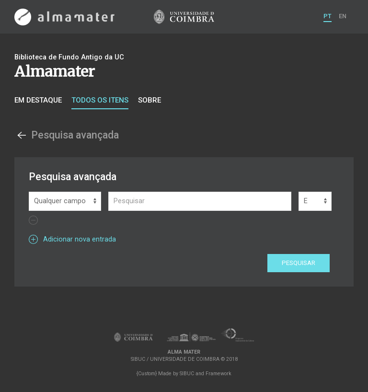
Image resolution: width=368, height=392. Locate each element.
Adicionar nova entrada (72, 239)
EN (342, 16)
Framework (218, 373)
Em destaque (38, 100)
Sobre (149, 100)
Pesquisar (298, 262)
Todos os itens (99, 100)
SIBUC (187, 373)
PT (327, 16)
